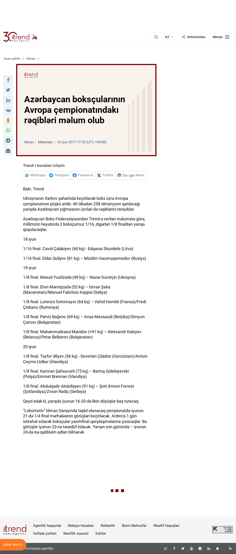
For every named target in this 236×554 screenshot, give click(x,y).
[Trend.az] (20, 37)
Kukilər (100, 533)
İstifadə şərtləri (44, 533)
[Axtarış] (156, 37)
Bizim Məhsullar (134, 526)
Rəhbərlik (108, 526)
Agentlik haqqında (47, 526)
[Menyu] (221, 37)
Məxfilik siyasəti (75, 533)
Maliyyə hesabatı (81, 526)
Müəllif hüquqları (166, 526)
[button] (8, 80)
